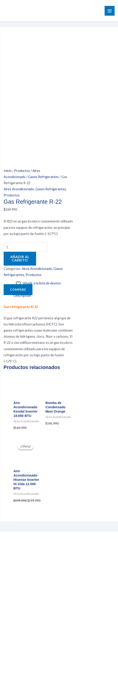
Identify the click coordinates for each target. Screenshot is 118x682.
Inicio (8, 45)
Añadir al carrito (20, 133)
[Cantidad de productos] (26, 121)
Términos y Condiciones (59, 601)
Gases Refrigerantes (43, 51)
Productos (22, 45)
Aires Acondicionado (19, 64)
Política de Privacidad (59, 595)
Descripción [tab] (22, 170)
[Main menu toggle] (110, 11)
